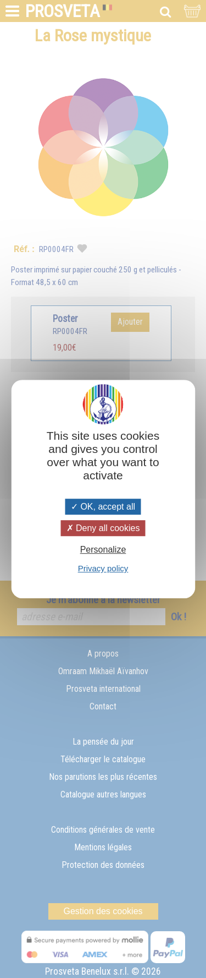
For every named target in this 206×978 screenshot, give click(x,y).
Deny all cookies (103, 528)
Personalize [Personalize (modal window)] (103, 549)
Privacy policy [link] (103, 568)
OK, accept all (103, 506)
